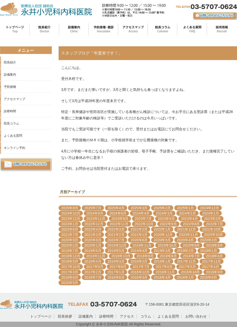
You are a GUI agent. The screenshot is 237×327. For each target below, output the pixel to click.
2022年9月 (168, 224)
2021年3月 (92, 235)
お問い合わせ (196, 316)
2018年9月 (145, 256)
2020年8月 (92, 240)
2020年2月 (69, 245)
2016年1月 (185, 277)
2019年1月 (208, 251)
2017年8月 (117, 267)
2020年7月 (116, 240)
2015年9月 (208, 277)
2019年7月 (69, 251)
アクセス (127, 316)
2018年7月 (191, 256)
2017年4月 (210, 267)
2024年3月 (164, 213)
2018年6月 (214, 256)
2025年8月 (69, 208)
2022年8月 (191, 224)
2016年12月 (140, 272)
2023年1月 (69, 224)
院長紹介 (10, 62)
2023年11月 (96, 219)
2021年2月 (116, 235)
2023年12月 (70, 219)
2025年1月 (185, 208)
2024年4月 (141, 213)
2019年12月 (117, 245)
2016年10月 (190, 272)
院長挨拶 (65, 316)
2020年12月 (163, 235)
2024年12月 (209, 208)
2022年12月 (93, 224)
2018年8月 (168, 256)
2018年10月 (120, 256)
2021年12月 (186, 229)
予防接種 (10, 87)
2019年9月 (191, 245)
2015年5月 (69, 283)
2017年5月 (187, 267)
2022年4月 (92, 229)
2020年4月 (185, 240)
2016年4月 (162, 277)
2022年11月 (118, 224)
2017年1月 (116, 272)
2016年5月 (139, 277)
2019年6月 (92, 251)
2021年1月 (139, 235)
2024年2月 (187, 213)
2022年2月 (139, 229)
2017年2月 (92, 272)
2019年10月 (167, 245)
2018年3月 (116, 261)
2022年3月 (116, 229)
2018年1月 (162, 261)
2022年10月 (144, 224)
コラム (145, 316)
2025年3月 (139, 208)
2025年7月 (92, 208)
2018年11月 (96, 256)
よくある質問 (13, 135)
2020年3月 (208, 240)
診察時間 (10, 111)
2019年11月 (142, 245)
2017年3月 (69, 272)
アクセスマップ (14, 99)
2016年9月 (214, 272)
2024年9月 (94, 213)
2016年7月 (92, 277)
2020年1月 (92, 245)
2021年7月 (69, 235)
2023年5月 (166, 219)
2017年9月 (94, 267)
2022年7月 (214, 224)
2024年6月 (117, 213)
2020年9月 (69, 240)
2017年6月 (164, 267)
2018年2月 (139, 261)
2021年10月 (211, 229)
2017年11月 (211, 261)
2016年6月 (116, 277)
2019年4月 (139, 251)
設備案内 (10, 74)
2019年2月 (185, 251)
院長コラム (11, 123)
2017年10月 (70, 267)
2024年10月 (70, 213)
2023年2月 (212, 219)
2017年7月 (141, 267)
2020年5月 (162, 240)
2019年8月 (214, 245)
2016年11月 (165, 272)
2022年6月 (69, 229)
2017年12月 (186, 261)
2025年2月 (162, 208)
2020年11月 (188, 235)
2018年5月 (69, 261)
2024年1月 (210, 213)
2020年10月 (213, 235)
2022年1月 (162, 229)
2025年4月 (116, 208)
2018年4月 (92, 261)
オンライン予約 (14, 148)
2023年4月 (189, 219)
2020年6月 (139, 240)
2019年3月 (162, 251)
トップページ (40, 316)
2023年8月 (119, 219)
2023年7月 (143, 219)
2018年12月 (70, 256)
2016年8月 (69, 277)
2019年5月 (116, 251)
